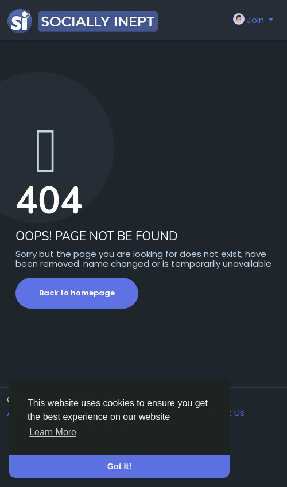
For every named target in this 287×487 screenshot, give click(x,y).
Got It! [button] (119, 466)
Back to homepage (77, 292)
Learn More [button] (52, 432)
